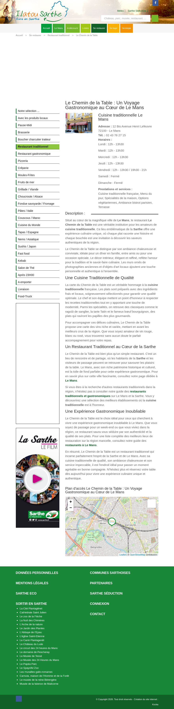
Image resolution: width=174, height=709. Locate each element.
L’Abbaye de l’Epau (31, 632)
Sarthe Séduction (137, 11)
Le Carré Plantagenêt (32, 640)
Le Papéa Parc (28, 663)
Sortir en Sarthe (31, 603)
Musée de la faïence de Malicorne (39, 683)
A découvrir (72, 28)
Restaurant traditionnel (59, 35)
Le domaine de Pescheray (35, 652)
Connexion (99, 603)
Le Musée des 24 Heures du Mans (39, 659)
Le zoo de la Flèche (31, 616)
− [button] (70, 508)
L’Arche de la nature (31, 624)
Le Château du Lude (31, 644)
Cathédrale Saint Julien (33, 612)
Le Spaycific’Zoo (29, 667)
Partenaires (101, 583)
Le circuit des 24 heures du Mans (39, 648)
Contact (154, 11)
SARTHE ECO (26, 593)
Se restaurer (99, 28)
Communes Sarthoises (110, 572)
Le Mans (58, 28)
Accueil (46, 28)
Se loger (113, 28)
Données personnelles (37, 572)
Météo (120, 11)
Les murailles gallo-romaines (36, 671)
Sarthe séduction (106, 593)
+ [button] (70, 502)
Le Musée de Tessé (31, 656)
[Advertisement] (87, 67)
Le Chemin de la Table (87, 35)
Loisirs (85, 28)
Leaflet (122, 554)
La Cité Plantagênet (31, 608)
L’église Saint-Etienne (32, 636)
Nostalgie (126, 28)
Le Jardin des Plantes (32, 628)
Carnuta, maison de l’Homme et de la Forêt (44, 675)
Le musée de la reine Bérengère (38, 679)
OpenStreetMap (137, 554)
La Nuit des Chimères (32, 620)
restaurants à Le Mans (81, 445)
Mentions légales (32, 583)
